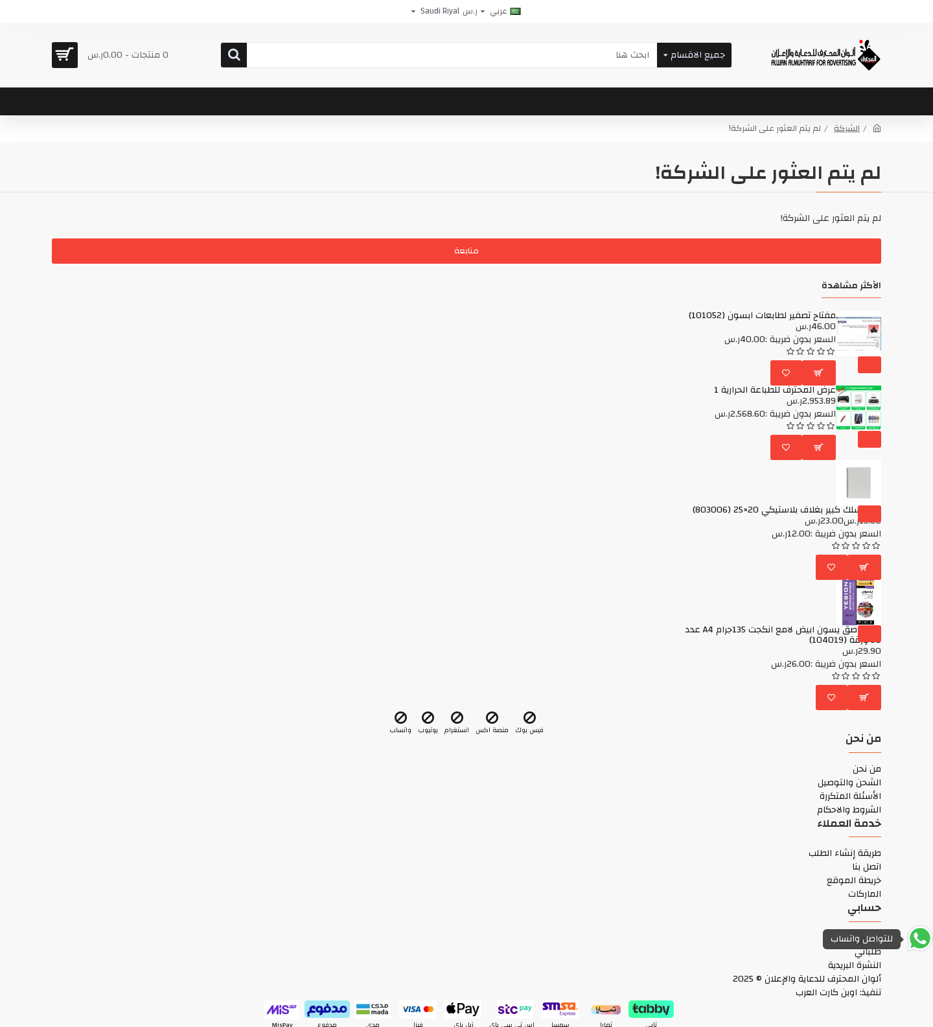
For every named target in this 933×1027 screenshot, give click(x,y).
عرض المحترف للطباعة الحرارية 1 (775, 390)
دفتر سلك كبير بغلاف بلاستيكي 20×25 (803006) (787, 510)
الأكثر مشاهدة (851, 287)
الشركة (847, 128)
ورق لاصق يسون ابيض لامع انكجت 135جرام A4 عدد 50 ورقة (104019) (783, 635)
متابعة (466, 251)
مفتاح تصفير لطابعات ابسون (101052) (762, 316)
